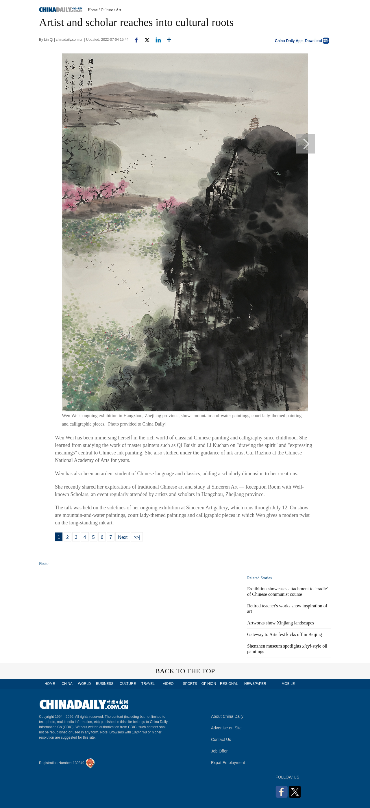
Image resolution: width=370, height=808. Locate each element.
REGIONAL (229, 684)
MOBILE (288, 684)
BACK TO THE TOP (185, 671)
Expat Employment (228, 762)
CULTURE (128, 684)
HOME (50, 684)
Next (122, 537)
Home (93, 10)
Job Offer (219, 751)
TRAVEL (148, 684)
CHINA (67, 684)
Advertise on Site (226, 728)
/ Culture (106, 10)
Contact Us (221, 739)
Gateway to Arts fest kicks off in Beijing (284, 634)
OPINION (208, 684)
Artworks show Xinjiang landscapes (280, 622)
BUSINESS (105, 684)
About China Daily (227, 716)
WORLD (84, 684)
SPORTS (190, 684)
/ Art (117, 10)
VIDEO (168, 684)
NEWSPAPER (255, 684)
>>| (137, 537)
